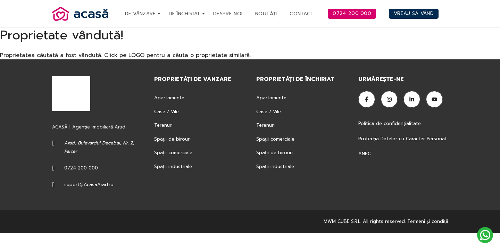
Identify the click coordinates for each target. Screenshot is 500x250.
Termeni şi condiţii (427, 221)
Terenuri (163, 125)
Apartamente (169, 97)
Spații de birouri (172, 139)
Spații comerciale (173, 152)
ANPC (364, 153)
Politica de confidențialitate (390, 123)
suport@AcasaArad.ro (89, 184)
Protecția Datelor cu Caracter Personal (402, 138)
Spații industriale (173, 166)
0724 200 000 (81, 168)
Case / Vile (166, 111)
